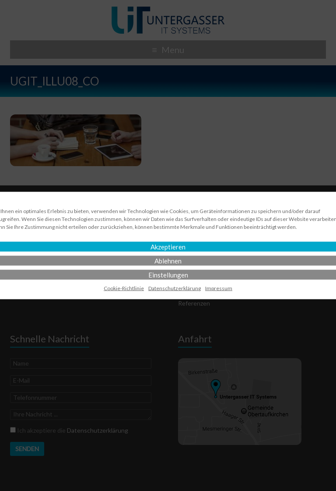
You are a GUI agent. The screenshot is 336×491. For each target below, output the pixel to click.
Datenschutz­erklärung (174, 288)
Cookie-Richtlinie (124, 288)
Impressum (218, 288)
